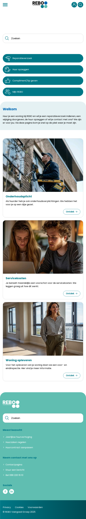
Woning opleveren (19, 360)
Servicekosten (16, 278)
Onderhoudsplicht (19, 196)
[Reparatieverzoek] (43, 58)
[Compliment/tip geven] (43, 80)
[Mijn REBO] (43, 92)
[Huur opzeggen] (43, 69)
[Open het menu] (5, 4)
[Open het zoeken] (80, 4)
